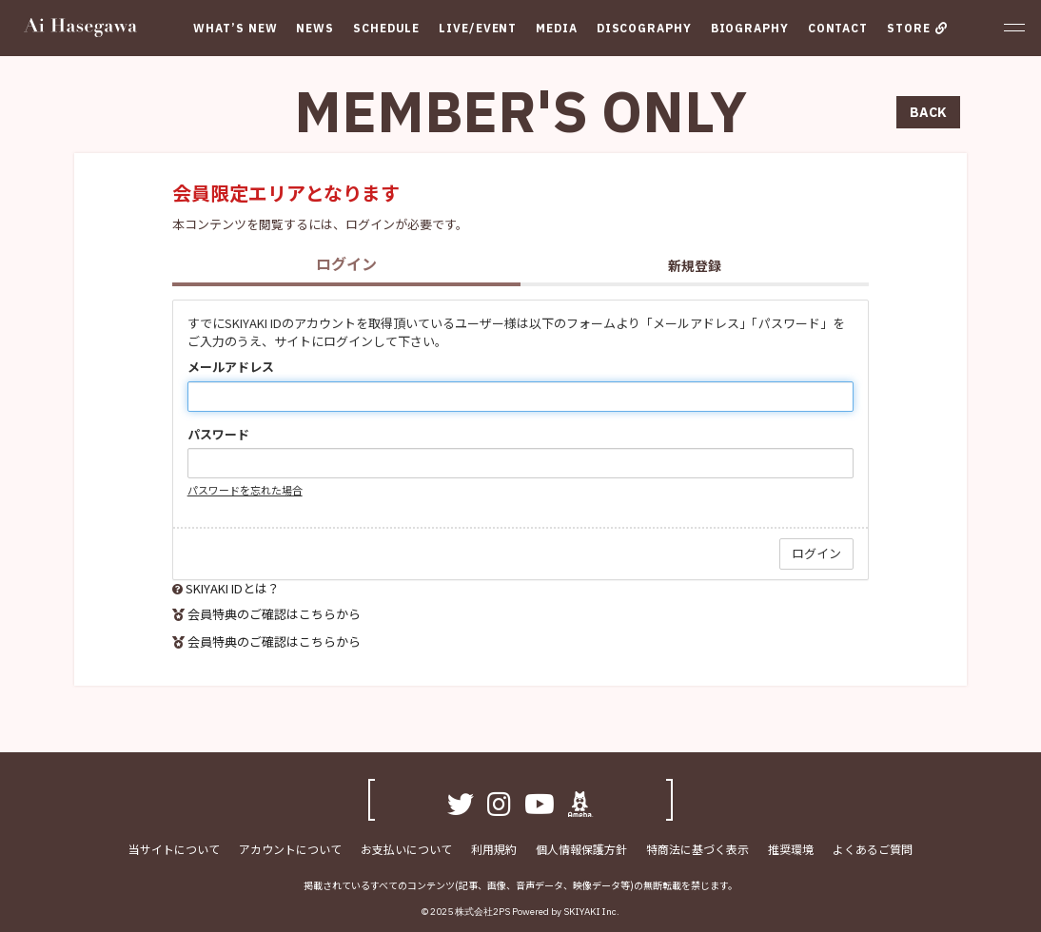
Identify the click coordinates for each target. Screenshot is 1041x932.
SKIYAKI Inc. (591, 911)
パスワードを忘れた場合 (245, 489)
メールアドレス (230, 367)
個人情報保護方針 (581, 849)
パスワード (218, 434)
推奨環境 (791, 849)
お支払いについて (406, 849)
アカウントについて (290, 849)
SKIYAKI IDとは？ (233, 588)
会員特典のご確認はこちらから (274, 614)
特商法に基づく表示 (697, 849)
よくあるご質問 (873, 849)
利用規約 (494, 849)
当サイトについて (174, 849)
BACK (928, 112)
